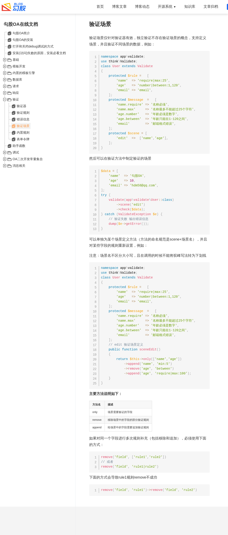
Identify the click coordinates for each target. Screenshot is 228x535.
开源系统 (167, 6)
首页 (100, 6)
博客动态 (142, 6)
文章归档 (211, 6)
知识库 (189, 6)
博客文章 (119, 6)
